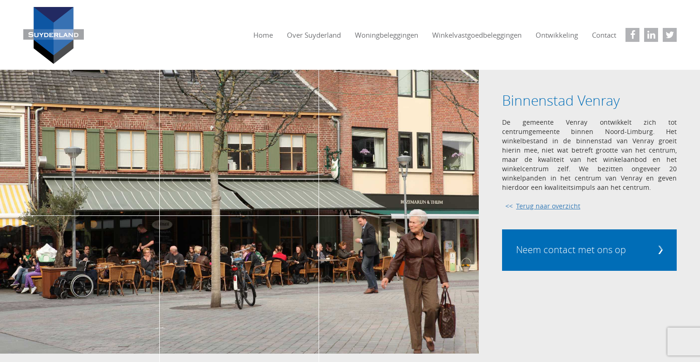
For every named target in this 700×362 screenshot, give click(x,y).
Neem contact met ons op (571, 249)
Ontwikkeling (557, 35)
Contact (604, 35)
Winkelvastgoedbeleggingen (477, 35)
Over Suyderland (314, 35)
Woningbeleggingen (386, 35)
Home (263, 35)
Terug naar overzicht (548, 205)
